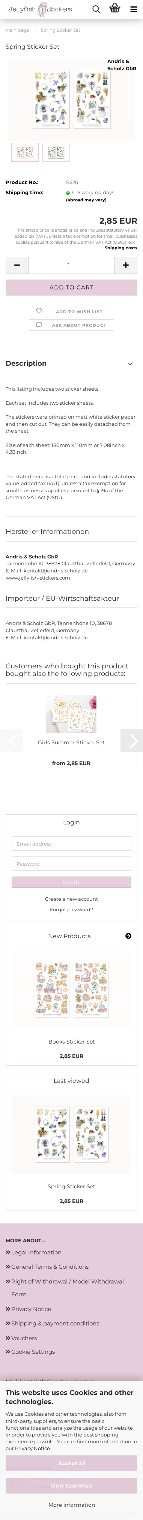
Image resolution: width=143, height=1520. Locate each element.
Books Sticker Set (71, 1041)
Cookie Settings (33, 1351)
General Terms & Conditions (50, 1266)
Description (26, 363)
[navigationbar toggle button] (133, 9)
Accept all (71, 1463)
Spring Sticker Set (71, 1186)
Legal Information (36, 1252)
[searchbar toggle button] (96, 9)
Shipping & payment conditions (55, 1323)
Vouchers (24, 1338)
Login (71, 882)
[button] (17, 265)
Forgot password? (71, 909)
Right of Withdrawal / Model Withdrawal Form (67, 1288)
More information (71, 1504)
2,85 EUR (71, 1056)
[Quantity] (71, 265)
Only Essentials (71, 1485)
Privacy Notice (32, 1448)
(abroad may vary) (86, 200)
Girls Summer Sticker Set (71, 742)
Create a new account (71, 899)
